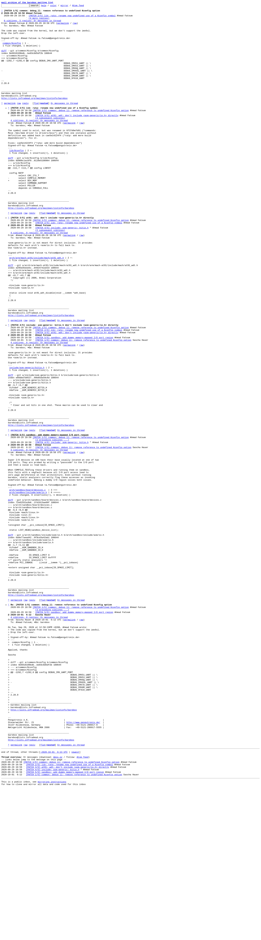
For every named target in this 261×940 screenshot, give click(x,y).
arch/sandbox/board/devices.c (27, 585)
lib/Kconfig (16, 179)
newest (75, 898)
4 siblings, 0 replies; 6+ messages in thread (39, 143)
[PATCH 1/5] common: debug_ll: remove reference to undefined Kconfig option (81, 131)
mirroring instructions (52, 933)
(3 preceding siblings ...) (52, 728)
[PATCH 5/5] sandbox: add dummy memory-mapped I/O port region (74, 403)
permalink (63, 27)
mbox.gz (57, 904)
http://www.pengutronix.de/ (83, 863)
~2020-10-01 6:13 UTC (54, 898)
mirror (70, 6)
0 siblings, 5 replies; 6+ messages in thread (32, 24)
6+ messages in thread (64, 123)
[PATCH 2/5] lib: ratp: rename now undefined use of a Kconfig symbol (72, 18)
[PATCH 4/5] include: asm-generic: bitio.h (62, 271)
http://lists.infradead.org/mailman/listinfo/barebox (34, 117)
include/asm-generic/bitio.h (26, 439)
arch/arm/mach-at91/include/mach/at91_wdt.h (36, 307)
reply (25, 123)
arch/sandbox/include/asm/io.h (28, 588)
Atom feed (83, 6)
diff (3, 60)
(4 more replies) (39, 21)
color (58, 6)
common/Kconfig (12, 51)
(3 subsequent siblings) (50, 140)
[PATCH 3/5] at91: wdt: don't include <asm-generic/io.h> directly (76, 137)
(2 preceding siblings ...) (52, 525)
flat (36, 123)
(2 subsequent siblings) (50, 274)
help (48, 6)
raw (75, 27)
